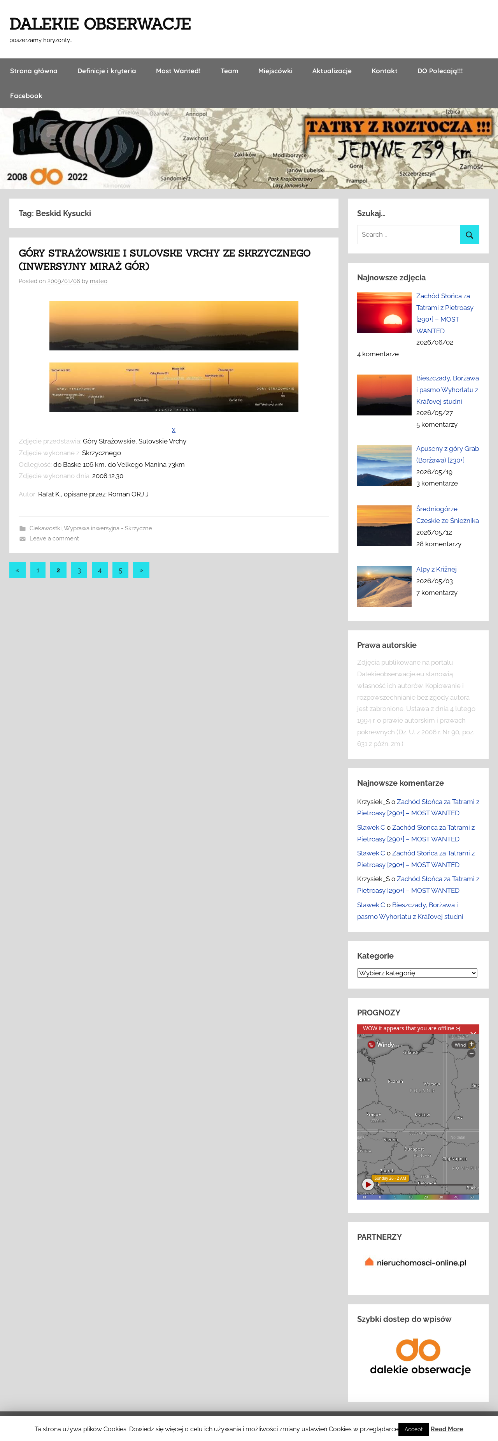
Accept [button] (414, 1429)
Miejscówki (275, 71)
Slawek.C (371, 827)
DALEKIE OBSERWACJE (100, 24)
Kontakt (385, 71)
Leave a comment (54, 538)
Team (229, 71)
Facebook (26, 95)
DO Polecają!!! (440, 71)
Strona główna (34, 71)
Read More (447, 1429)
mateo (98, 281)
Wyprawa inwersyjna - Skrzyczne (108, 528)
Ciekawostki (45, 528)
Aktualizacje (332, 71)
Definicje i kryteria (106, 71)
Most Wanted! (178, 71)
